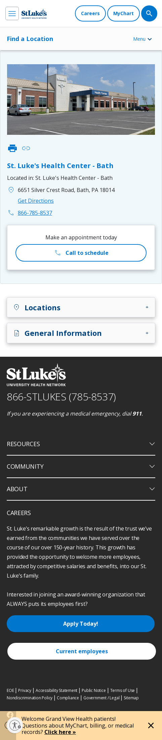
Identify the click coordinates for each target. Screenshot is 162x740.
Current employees (82, 651)
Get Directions (36, 200)
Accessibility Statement (56, 690)
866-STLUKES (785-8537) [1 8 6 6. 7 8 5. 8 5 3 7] (61, 396)
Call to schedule (81, 253)
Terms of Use (122, 690)
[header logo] (34, 13)
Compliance (68, 698)
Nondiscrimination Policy (29, 698)
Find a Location (30, 39)
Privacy (24, 690)
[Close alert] (151, 725)
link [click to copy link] (26, 148)
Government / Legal (101, 698)
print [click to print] (12, 148)
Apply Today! (80, 623)
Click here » (60, 732)
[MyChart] (123, 13)
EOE (10, 690)
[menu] (12, 13)
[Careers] (90, 13)
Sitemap (131, 698)
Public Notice (94, 690)
